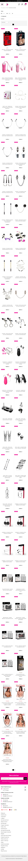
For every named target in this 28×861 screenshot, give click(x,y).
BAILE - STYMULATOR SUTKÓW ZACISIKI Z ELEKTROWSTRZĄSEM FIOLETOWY (7, 79)
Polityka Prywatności (5, 837)
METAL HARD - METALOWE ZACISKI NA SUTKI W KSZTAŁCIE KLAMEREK (7, 448)
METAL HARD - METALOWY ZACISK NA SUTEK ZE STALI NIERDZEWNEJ (7, 505)
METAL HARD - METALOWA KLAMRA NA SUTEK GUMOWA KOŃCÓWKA (20, 419)
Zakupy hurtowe (4, 821)
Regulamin (3, 847)
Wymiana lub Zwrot (5, 820)
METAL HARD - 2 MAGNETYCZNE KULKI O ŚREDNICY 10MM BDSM (20, 448)
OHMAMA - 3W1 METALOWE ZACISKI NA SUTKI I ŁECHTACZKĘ (7, 306)
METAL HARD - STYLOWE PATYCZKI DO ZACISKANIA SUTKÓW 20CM (7, 476)
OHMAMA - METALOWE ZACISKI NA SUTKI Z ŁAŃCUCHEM (20, 306)
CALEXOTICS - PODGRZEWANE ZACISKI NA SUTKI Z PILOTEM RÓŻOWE (7, 391)
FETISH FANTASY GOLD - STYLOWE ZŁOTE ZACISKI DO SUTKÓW (20, 675)
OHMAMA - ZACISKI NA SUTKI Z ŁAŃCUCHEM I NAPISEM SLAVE (20, 135)
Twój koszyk (3, 816)
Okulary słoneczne (4, 838)
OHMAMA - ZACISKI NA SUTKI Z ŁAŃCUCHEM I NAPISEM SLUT (7, 164)
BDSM (7, 7)
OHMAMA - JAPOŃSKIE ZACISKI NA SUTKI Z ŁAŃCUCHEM (20, 192)
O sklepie (2, 818)
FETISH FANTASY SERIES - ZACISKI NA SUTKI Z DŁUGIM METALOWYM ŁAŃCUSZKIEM (20, 703)
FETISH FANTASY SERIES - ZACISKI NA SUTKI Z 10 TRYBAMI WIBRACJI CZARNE (7, 703)
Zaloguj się (3, 813)
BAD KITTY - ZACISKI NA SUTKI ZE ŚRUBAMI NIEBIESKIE (7, 50)
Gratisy (2, 842)
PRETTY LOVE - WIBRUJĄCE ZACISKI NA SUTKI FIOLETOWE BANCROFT (7, 107)
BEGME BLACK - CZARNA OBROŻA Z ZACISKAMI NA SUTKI (7, 618)
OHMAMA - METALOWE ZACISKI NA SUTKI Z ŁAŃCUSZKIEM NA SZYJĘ (20, 107)
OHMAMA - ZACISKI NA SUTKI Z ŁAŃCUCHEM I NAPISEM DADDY (7, 135)
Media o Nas (3, 826)
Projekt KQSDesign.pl (18, 858)
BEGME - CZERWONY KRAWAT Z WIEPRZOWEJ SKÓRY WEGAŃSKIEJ (7, 675)
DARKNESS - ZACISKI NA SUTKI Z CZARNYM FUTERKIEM (7, 533)
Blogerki (2, 833)
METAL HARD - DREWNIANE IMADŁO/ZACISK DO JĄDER (7, 419)
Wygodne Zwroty (4, 845)
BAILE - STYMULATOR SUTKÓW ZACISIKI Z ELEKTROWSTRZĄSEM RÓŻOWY (20, 79)
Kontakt (2, 849)
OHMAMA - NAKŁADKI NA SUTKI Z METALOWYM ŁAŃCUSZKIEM (20, 220)
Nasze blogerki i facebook (6, 832)
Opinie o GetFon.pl (4, 840)
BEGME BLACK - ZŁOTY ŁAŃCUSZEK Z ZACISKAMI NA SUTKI (20, 590)
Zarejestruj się (3, 814)
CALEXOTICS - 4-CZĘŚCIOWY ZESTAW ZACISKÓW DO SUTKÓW (7, 363)
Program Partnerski (4, 825)
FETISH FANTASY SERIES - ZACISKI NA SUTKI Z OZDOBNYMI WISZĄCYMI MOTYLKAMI (20, 732)
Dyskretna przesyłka (5, 844)
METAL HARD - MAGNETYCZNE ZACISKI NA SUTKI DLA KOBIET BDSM (20, 476)
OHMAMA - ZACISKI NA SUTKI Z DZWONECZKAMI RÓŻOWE (20, 249)
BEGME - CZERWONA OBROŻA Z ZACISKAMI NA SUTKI (20, 646)
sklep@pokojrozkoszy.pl (7, 795)
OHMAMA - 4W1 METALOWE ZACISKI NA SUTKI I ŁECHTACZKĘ (20, 277)
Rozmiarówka (3, 823)
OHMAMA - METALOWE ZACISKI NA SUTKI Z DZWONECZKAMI (20, 334)
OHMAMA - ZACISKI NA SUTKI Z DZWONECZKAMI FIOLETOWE (7, 249)
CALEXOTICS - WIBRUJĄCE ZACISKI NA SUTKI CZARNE (20, 391)
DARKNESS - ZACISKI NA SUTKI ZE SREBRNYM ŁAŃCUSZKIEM (20, 504)
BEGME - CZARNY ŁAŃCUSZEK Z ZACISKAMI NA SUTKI (7, 646)
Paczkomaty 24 (4, 828)
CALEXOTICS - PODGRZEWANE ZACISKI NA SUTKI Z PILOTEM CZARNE (20, 363)
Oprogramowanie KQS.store (10, 858)
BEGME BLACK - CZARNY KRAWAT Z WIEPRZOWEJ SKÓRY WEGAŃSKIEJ (20, 618)
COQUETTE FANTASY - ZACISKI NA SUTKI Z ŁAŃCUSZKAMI (7, 590)
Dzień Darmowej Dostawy (6, 835)
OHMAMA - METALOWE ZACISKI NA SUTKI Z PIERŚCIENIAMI (7, 334)
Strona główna (3, 7)
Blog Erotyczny (4, 850)
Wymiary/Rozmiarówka (5, 830)
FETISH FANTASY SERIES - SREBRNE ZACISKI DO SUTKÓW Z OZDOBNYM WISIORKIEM (7, 760)
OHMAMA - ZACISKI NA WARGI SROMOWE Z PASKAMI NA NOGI (7, 192)
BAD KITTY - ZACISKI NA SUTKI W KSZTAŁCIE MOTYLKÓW (20, 50)
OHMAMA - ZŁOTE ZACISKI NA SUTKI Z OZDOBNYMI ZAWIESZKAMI (7, 277)
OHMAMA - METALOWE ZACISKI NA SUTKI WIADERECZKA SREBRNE (20, 164)
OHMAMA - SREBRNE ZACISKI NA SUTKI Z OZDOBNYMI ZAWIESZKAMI (7, 221)
